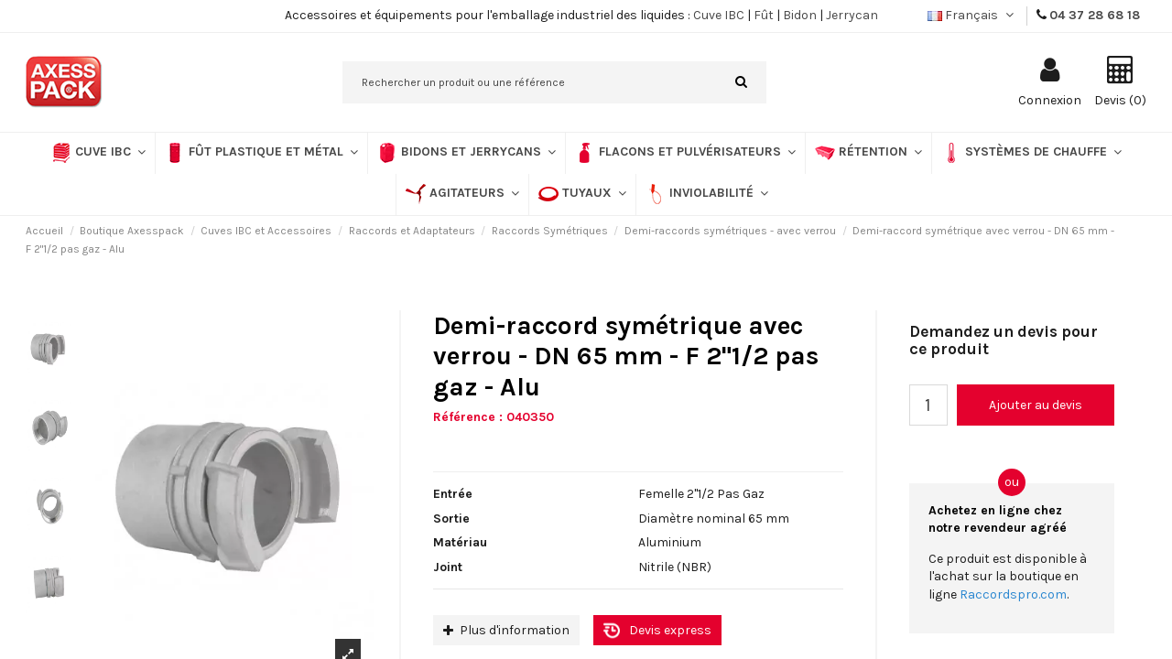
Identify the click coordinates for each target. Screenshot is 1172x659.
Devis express (670, 630)
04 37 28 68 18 (1094, 15)
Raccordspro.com (1013, 594)
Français (972, 15)
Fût (764, 15)
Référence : (468, 417)
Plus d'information (506, 630)
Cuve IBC (718, 15)
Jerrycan (852, 15)
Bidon (800, 15)
